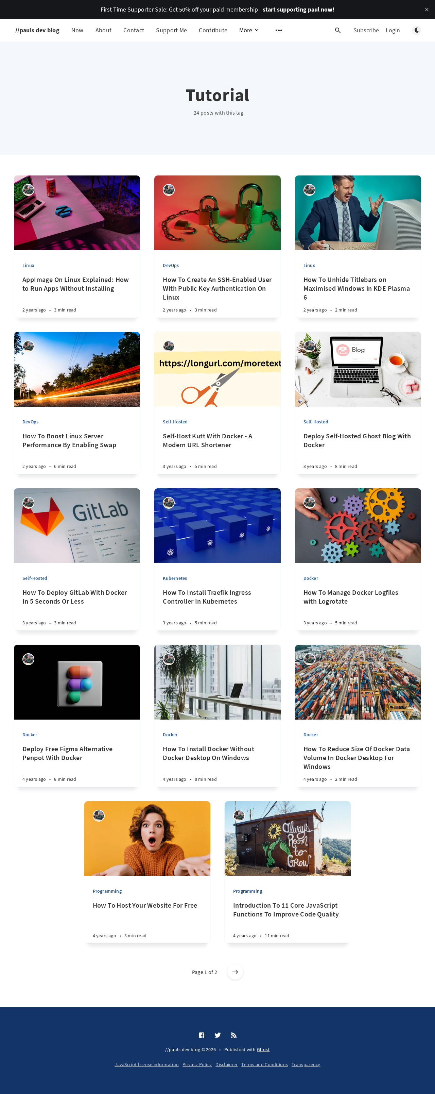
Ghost (263, 1049)
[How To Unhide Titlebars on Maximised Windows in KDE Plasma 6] (358, 299)
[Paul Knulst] (28, 190)
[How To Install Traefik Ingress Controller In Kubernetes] (217, 612)
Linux (28, 265)
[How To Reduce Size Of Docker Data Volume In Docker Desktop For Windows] (358, 769)
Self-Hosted (175, 422)
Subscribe (366, 30)
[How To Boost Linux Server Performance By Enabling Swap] (77, 456)
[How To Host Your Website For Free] (147, 925)
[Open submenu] (279, 30)
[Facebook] (201, 1035)
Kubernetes (175, 578)
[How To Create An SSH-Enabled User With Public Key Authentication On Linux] (217, 299)
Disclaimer (226, 1064)
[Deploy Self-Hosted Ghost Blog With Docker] (358, 456)
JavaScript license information (147, 1064)
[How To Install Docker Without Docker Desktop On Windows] (217, 769)
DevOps (171, 265)
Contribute (213, 30)
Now (77, 30)
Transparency (306, 1064)
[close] (426, 9)
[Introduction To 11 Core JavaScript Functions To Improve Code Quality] (288, 925)
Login (393, 30)
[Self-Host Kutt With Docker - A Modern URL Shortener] (217, 456)
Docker (310, 578)
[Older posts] (235, 972)
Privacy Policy (197, 1064)
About (103, 30)
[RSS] (234, 1035)
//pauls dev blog (37, 30)
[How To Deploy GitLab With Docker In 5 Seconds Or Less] (77, 612)
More (249, 30)
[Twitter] (217, 1035)
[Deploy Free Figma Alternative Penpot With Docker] (77, 769)
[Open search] (337, 30)
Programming (107, 891)
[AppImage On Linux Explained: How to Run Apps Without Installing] (77, 299)
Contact (133, 30)
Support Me (171, 30)
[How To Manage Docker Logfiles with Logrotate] (358, 612)
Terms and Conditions (264, 1064)
